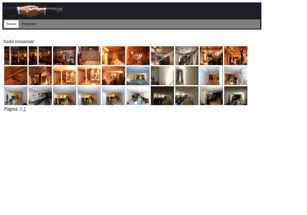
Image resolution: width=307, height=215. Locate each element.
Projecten (29, 24)
